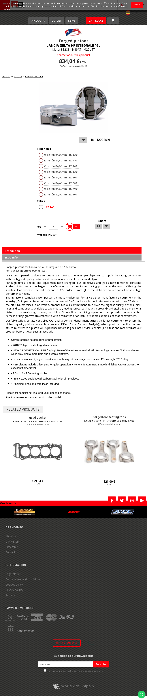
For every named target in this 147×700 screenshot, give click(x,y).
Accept (137, 4)
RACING (6, 76)
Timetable (11, 547)
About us (10, 536)
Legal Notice (13, 574)
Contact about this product (73, 55)
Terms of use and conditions (22, 579)
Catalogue (96, 20)
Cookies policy (14, 584)
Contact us (12, 552)
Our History (12, 541)
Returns (10, 595)
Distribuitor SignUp (67, 642)
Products (38, 20)
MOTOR (18, 76)
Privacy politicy (14, 590)
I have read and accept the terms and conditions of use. (75, 670)
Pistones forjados (34, 76)
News (72, 20)
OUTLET (57, 20)
